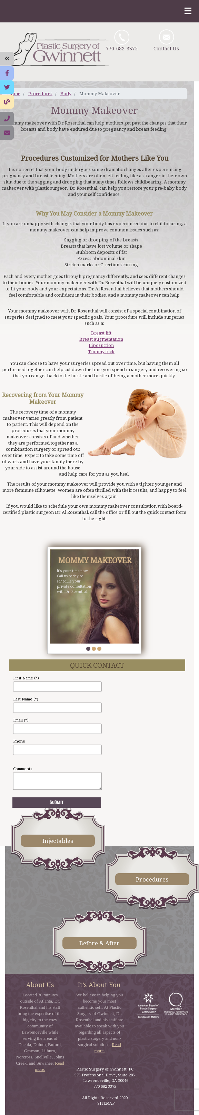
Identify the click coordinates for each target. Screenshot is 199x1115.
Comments (22, 768)
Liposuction (101, 345)
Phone (19, 741)
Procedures (40, 93)
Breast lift (101, 333)
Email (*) (21, 720)
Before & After (99, 943)
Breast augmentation (101, 339)
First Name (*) (26, 677)
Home (13, 93)
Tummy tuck (101, 351)
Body (65, 93)
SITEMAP (106, 1103)
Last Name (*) (25, 698)
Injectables (57, 841)
